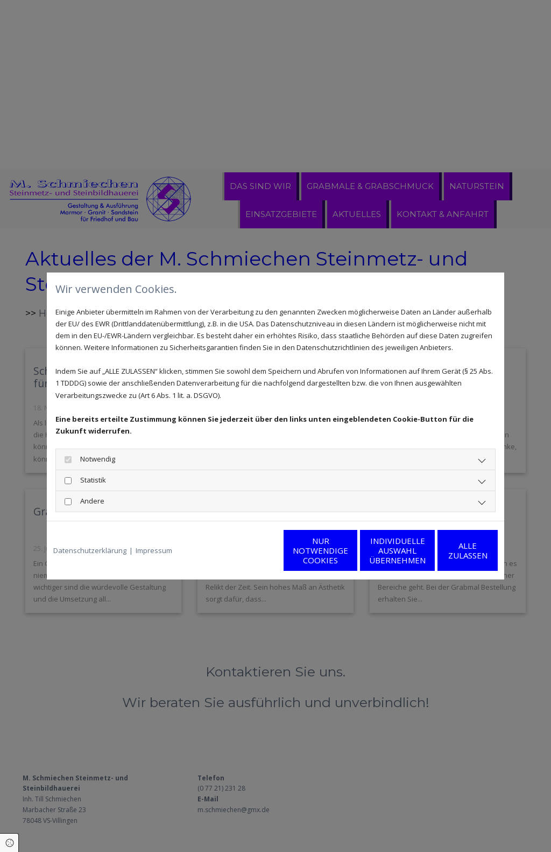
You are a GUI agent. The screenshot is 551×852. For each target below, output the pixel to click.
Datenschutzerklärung (89, 550)
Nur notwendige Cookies (243, 550)
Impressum (154, 550)
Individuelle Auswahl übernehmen (345, 550)
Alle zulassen (448, 550)
